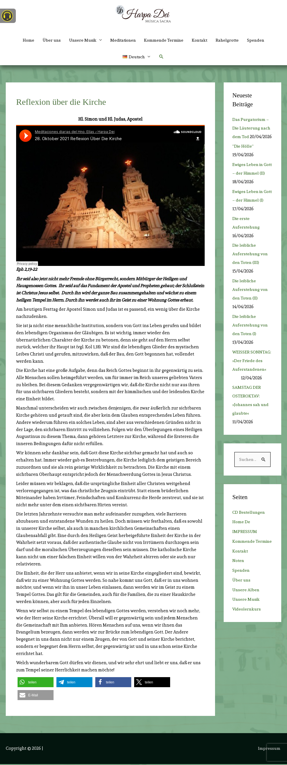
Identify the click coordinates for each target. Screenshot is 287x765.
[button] (136, 57)
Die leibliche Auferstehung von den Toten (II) (250, 299)
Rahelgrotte (232, 40)
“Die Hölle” (243, 156)
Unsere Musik (246, 618)
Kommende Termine (165, 40)
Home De (241, 531)
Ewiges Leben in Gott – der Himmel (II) (250, 183)
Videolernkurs (247, 627)
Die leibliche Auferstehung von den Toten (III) (250, 263)
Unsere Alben (246, 608)
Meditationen (122, 40)
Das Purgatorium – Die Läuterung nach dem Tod (251, 129)
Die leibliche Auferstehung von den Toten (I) (250, 334)
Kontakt (202, 40)
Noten (238, 579)
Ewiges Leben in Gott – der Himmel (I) (250, 209)
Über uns (46, 40)
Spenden (261, 40)
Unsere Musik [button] (79, 40)
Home (23, 40)
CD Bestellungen (249, 522)
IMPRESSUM (244, 541)
